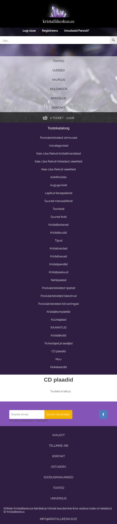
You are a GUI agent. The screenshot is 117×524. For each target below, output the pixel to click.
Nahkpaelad (58, 280)
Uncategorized (58, 145)
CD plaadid (58, 351)
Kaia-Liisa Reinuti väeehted (58, 169)
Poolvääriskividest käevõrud (59, 296)
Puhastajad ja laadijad (59, 343)
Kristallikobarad (58, 224)
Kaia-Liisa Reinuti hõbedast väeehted (58, 161)
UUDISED (58, 70)
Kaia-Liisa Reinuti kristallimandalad (58, 153)
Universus (58, 498)
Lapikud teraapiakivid (58, 193)
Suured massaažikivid (58, 201)
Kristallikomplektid (58, 311)
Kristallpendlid (58, 264)
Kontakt (58, 107)
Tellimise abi (58, 445)
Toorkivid (58, 209)
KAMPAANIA (58, 177)
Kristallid (58, 98)
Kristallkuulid (58, 232)
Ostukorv (58, 466)
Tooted (58, 61)
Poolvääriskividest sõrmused (58, 137)
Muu (58, 359)
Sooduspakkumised (58, 477)
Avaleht (58, 435)
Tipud (58, 240)
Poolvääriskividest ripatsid (58, 288)
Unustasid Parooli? (76, 30)
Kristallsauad (58, 256)
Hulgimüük (58, 89)
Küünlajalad (58, 319)
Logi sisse (29, 30)
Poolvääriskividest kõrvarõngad (58, 304)
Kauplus (58, 79)
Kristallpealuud (58, 272)
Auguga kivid (58, 185)
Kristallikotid (58, 335)
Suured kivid (59, 216)
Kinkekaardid (58, 367)
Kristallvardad (58, 248)
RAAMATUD (58, 327)
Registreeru (50, 30)
